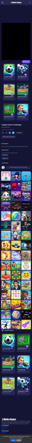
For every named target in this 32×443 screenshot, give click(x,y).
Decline (19, 440)
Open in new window (8, 137)
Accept (13, 440)
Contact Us (4, 432)
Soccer (5, 158)
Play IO (3, 429)
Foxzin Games (5, 426)
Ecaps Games (5, 428)
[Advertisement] (16, 13)
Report (19, 132)
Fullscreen (26, 61)
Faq (2, 433)
